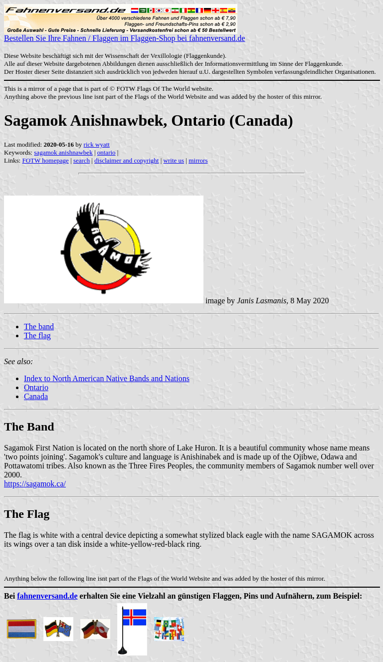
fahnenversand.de (47, 596)
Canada (36, 396)
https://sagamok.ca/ (35, 483)
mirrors (198, 160)
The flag (37, 335)
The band (39, 326)
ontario (106, 152)
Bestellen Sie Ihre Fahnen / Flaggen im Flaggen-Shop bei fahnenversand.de (124, 34)
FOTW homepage (45, 160)
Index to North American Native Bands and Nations (107, 378)
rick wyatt (97, 144)
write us (174, 160)
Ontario (36, 387)
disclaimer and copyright (126, 160)
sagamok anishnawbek (63, 152)
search (81, 160)
